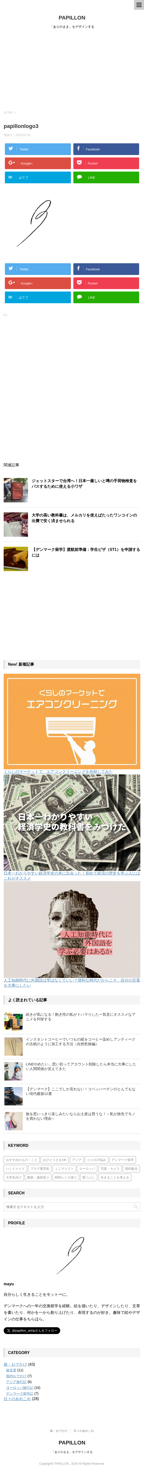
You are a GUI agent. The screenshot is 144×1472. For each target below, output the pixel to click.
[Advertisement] (72, 69)
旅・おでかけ (15, 1364)
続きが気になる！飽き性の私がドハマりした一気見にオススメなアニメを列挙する (80, 1016)
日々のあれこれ (17, 1399)
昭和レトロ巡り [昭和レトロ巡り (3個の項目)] (66, 1177)
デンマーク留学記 (19, 1393)
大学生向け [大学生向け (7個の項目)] (14, 1177)
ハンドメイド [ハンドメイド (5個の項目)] (15, 1168)
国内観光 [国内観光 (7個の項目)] (131, 1168)
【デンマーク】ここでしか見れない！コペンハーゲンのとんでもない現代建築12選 (80, 1091)
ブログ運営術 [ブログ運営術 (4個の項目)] (39, 1168)
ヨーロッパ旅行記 (19, 1388)
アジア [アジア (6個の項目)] (77, 1160)
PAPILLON (72, 18)
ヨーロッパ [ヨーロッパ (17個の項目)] (87, 1168)
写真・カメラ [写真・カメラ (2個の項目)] (110, 1168)
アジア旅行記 (16, 1382)
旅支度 (11, 1370)
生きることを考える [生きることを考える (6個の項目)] (115, 1177)
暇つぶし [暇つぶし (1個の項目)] (88, 1177)
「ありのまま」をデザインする (72, 1452)
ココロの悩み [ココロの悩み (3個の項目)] (96, 1160)
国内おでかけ (16, 1376)
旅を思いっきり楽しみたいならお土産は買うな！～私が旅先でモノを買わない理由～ (80, 1116)
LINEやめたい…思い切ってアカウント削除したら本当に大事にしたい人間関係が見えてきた (81, 1066)
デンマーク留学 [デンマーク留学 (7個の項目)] (123, 1160)
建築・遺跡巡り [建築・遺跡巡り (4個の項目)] (38, 1177)
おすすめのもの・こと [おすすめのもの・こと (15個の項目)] (22, 1160)
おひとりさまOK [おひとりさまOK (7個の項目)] (55, 1160)
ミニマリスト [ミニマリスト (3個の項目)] (64, 1168)
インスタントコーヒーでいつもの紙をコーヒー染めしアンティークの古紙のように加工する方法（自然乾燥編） (80, 1041)
